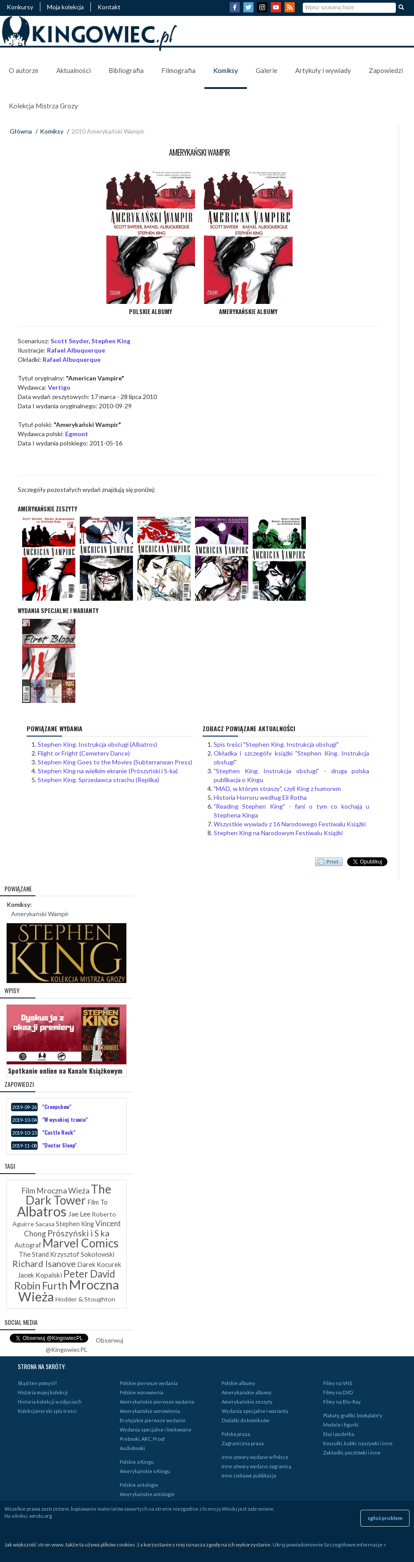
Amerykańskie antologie (147, 1494)
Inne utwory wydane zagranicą (256, 1466)
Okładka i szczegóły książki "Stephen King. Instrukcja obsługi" (292, 757)
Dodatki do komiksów (245, 1420)
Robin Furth (40, 1285)
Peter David (89, 1274)
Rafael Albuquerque (76, 350)
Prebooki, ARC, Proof (142, 1439)
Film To (97, 1202)
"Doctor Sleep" (59, 1145)
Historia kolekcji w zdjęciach (50, 1402)
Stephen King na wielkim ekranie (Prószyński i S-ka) (108, 771)
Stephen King (110, 341)
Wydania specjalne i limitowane (155, 1429)
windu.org (40, 1516)
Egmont (76, 434)
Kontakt (109, 7)
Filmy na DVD (338, 1392)
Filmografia (178, 70)
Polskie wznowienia (142, 1392)
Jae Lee (79, 1213)
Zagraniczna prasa (243, 1443)
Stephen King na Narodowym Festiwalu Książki (278, 833)
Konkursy (20, 7)
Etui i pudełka (338, 1434)
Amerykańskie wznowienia (150, 1411)
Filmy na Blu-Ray (342, 1402)
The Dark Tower (69, 1194)
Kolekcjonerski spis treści (47, 1411)
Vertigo (59, 387)
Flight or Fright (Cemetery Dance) (84, 753)
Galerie (266, 70)
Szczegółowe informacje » (355, 1544)
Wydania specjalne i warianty (255, 1411)
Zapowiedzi (386, 70)
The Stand (34, 1254)
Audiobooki (132, 1448)
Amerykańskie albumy (247, 1392)
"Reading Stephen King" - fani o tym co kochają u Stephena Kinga (292, 810)
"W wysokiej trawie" (65, 1119)
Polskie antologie (139, 1485)
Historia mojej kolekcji (43, 1392)
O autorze (24, 70)
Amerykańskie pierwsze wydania (157, 1402)
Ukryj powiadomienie (298, 1544)
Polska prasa (236, 1434)
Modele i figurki (341, 1425)
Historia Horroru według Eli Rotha (260, 797)
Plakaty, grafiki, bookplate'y (353, 1415)
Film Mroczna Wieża (56, 1190)
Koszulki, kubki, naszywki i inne (358, 1443)
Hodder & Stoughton (85, 1299)
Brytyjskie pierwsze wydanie (153, 1420)
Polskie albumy (238, 1383)
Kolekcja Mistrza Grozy (43, 106)
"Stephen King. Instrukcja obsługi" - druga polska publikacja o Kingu (292, 775)
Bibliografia (126, 70)
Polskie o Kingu (137, 1462)
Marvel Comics (81, 1243)
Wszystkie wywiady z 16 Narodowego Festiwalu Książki (290, 824)
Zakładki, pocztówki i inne (352, 1452)
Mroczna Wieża (68, 1290)
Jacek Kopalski (40, 1275)
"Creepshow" (56, 1106)
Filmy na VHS (337, 1383)
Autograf (28, 1245)
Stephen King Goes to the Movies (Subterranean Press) (115, 762)
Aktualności (73, 70)
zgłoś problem (384, 1518)
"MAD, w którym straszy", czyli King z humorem (277, 788)
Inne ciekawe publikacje (249, 1475)
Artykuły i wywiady (323, 70)
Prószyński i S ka (78, 1233)
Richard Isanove (44, 1263)
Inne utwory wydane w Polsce (255, 1457)
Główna (21, 131)
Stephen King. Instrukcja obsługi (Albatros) (97, 744)
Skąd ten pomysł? (37, 1383)
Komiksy (225, 70)
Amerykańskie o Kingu (145, 1471)
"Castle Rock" (58, 1132)
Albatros (41, 1211)
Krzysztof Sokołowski (82, 1254)
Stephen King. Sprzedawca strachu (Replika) (98, 779)
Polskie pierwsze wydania (149, 1383)
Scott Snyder (70, 341)
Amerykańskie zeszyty (247, 1402)
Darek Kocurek (99, 1264)
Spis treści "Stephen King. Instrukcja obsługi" (276, 744)
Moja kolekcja (65, 7)
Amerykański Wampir (40, 913)
